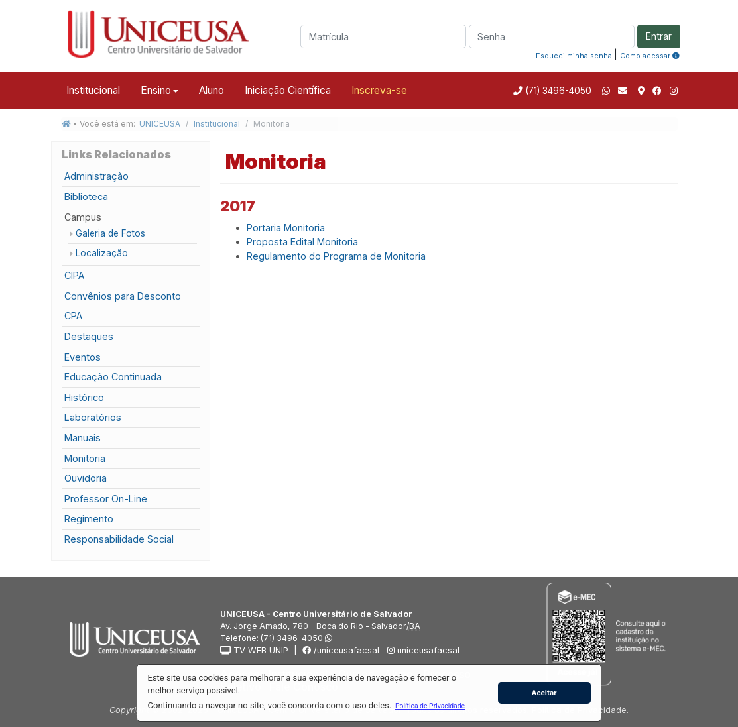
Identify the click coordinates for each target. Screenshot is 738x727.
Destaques (88, 336)
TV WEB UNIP (254, 650)
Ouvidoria (85, 478)
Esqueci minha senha (574, 55)
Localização (102, 253)
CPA (73, 315)
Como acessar (650, 55)
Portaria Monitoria (286, 227)
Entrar (659, 36)
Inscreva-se (379, 90)
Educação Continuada (113, 376)
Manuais (82, 437)
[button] (429, 705)
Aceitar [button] (544, 692)
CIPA (74, 275)
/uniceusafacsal (340, 650)
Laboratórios (92, 417)
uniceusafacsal (422, 650)
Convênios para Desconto (122, 296)
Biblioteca (86, 196)
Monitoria (84, 458)
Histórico (84, 397)
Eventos (82, 357)
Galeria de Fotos (110, 233)
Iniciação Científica (288, 90)
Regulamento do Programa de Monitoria (336, 256)
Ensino (156, 90)
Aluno (211, 90)
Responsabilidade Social (119, 539)
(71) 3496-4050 (557, 90)
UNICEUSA (159, 124)
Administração (96, 176)
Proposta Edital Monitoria (302, 241)
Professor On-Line (105, 498)
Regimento (88, 518)
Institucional (93, 90)
